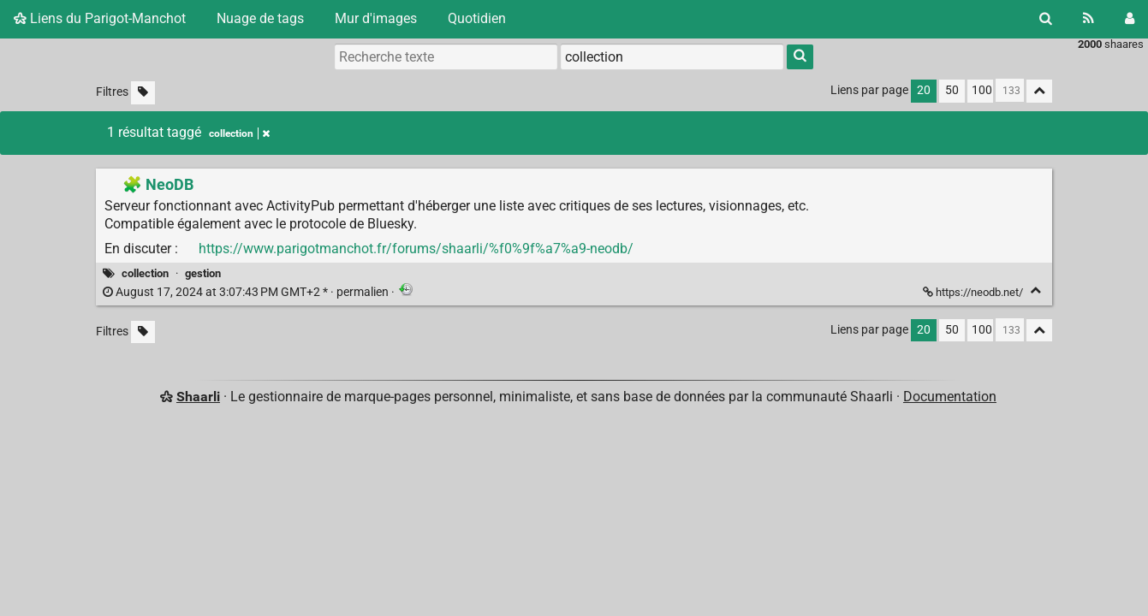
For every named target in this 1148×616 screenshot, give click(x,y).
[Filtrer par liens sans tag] (143, 92)
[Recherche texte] (446, 56)
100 (982, 90)
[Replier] (1035, 290)
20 (924, 90)
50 (952, 90)
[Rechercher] (1046, 19)
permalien (247, 292)
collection (145, 273)
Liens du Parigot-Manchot (100, 18)
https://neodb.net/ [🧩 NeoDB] (974, 292)
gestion (203, 273)
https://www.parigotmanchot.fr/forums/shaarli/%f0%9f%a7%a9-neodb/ (416, 248)
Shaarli (198, 396)
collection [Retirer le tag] (239, 133)
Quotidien (477, 18)
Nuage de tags (260, 18)
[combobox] (672, 56)
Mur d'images (376, 18)
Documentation (949, 396)
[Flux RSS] (1088, 19)
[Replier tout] (1039, 91)
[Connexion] (1129, 19)
